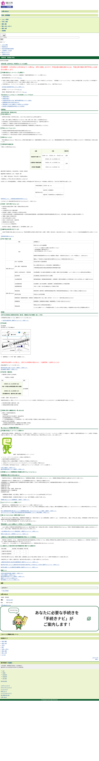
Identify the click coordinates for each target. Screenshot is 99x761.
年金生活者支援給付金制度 (8, 48)
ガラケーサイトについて (6, 687)
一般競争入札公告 (6, 54)
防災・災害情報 (6, 15)
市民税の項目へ (5, 96)
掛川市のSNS (4, 681)
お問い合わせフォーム (6, 605)
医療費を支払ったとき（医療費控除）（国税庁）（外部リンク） (15, 499)
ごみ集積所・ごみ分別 (7, 50)
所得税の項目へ (5, 98)
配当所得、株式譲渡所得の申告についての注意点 (13, 106)
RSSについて (4, 691)
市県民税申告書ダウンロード (7, 236)
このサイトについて (5, 685)
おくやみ (4, 654)
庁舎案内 (9, 662)
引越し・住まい (5, 649)
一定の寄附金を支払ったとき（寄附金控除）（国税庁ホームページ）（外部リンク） (20, 531)
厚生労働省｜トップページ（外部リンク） (10, 579)
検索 (2, 39)
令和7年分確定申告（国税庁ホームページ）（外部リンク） (15, 320)
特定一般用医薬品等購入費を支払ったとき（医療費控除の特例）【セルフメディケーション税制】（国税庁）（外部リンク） (29, 510)
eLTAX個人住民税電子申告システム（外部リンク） (13, 86)
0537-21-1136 (9, 600)
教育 (3, 647)
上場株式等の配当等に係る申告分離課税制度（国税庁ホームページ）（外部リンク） (20, 562)
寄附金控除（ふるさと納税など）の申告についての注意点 (15, 104)
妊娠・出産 (4, 643)
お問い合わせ (5, 11)
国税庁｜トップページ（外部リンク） (9, 578)
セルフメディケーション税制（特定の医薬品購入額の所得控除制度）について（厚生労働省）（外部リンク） (25, 512)
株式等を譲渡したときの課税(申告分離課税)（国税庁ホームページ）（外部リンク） (19, 567)
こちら (20, 77)
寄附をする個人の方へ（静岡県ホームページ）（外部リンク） (15, 533)
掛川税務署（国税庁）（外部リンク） (9, 369)
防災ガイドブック (6, 52)
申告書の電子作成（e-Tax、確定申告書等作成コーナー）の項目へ (17, 100)
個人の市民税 (5, 590)
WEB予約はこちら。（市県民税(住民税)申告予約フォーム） (14, 198)
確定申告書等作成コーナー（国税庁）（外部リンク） (13, 469)
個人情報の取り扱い (5, 695)
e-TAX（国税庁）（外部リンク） (8, 467)
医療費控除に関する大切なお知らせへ (10, 102)
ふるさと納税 (5, 44)
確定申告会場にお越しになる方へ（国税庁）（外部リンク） (14, 367)
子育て (3, 645)
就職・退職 (4, 651)
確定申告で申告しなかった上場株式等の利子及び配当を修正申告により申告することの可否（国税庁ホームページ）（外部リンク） (30, 564)
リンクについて (4, 689)
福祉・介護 (4, 652)
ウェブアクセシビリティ (6, 693)
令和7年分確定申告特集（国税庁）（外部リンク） (12, 573)
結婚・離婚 (4, 641)
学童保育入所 (5, 46)
